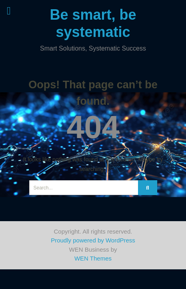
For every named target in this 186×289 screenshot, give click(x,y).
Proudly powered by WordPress (93, 240)
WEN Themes (93, 258)
